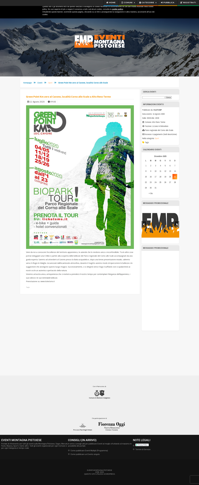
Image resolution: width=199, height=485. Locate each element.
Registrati (188, 2)
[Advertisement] (160, 291)
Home (111, 2)
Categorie (146, 2)
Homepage (27, 82)
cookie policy (117, 9)
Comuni (126, 2)
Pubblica (167, 2)
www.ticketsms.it (47, 281)
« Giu (151, 193)
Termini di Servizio (143, 449)
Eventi (40, 82)
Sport (50, 82)
